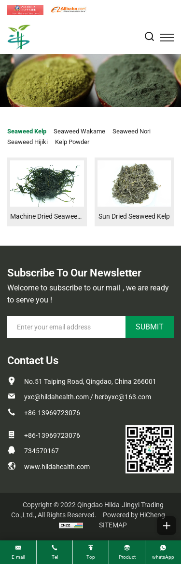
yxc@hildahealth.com (56, 397)
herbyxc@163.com (123, 397)
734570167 (41, 451)
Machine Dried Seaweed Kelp (53, 216)
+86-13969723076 (52, 413)
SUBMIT (150, 326)
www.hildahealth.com (57, 467)
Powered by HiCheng (134, 515)
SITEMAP (113, 525)
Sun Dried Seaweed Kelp (134, 216)
